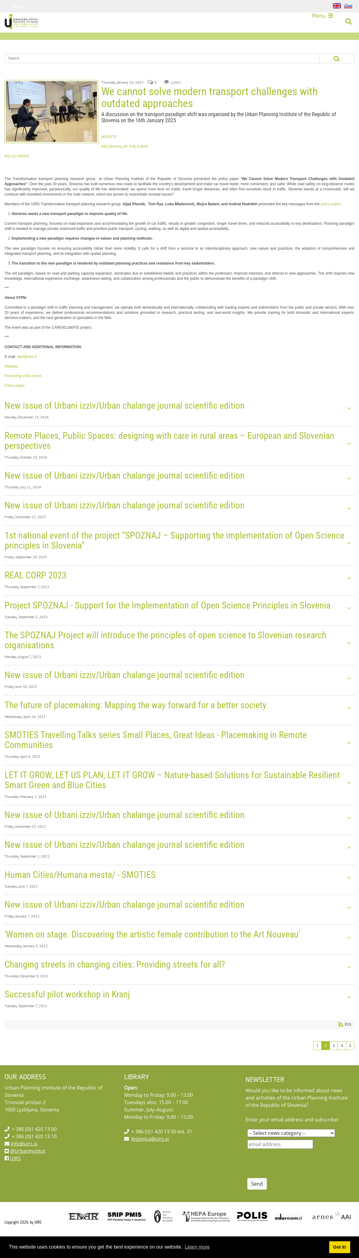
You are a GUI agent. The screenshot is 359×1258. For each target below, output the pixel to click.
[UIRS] (24, 22)
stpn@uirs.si (27, 372)
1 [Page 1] (317, 1061)
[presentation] (293, 1178)
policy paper (330, 219)
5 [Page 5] (350, 1061)
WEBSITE (109, 152)
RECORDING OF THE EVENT (124, 161)
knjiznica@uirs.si (150, 1154)
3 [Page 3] (334, 1061)
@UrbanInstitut (27, 1166)
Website (11, 381)
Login (18, 6)
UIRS (15, 1173)
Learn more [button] (197, 1246)
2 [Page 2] (325, 1061)
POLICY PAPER (17, 171)
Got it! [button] (339, 1247)
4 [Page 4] (342, 1061)
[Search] (153, 73)
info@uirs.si (24, 1159)
